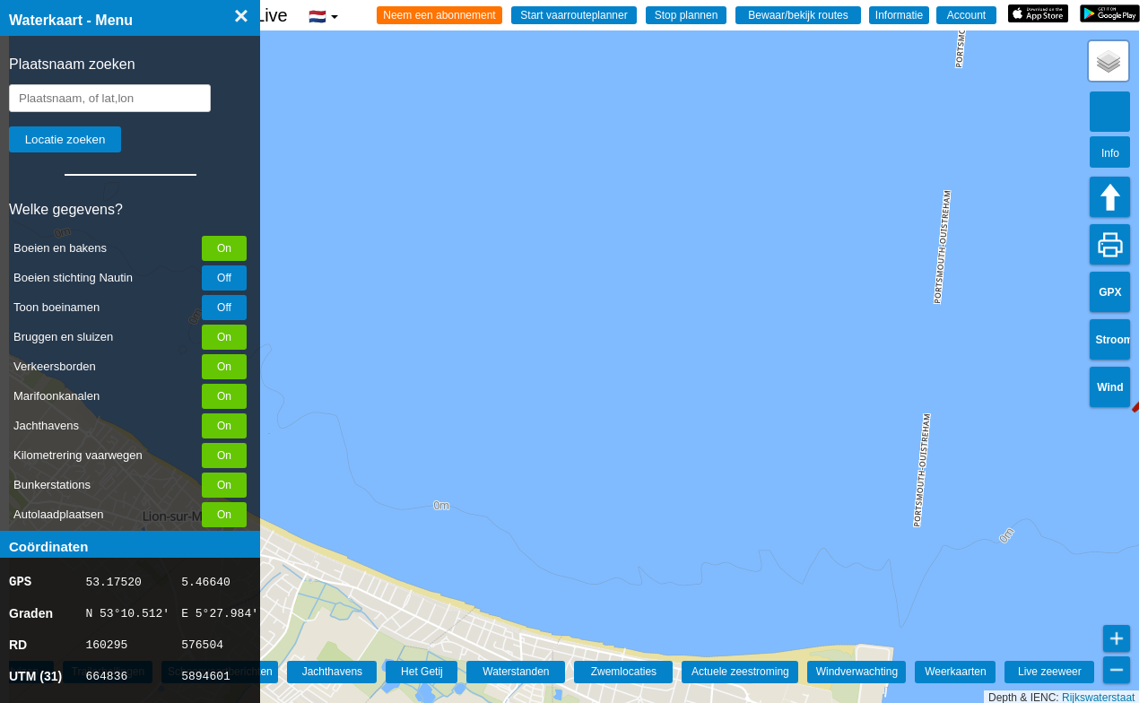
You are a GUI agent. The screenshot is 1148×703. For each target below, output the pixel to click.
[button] (1108, 61)
